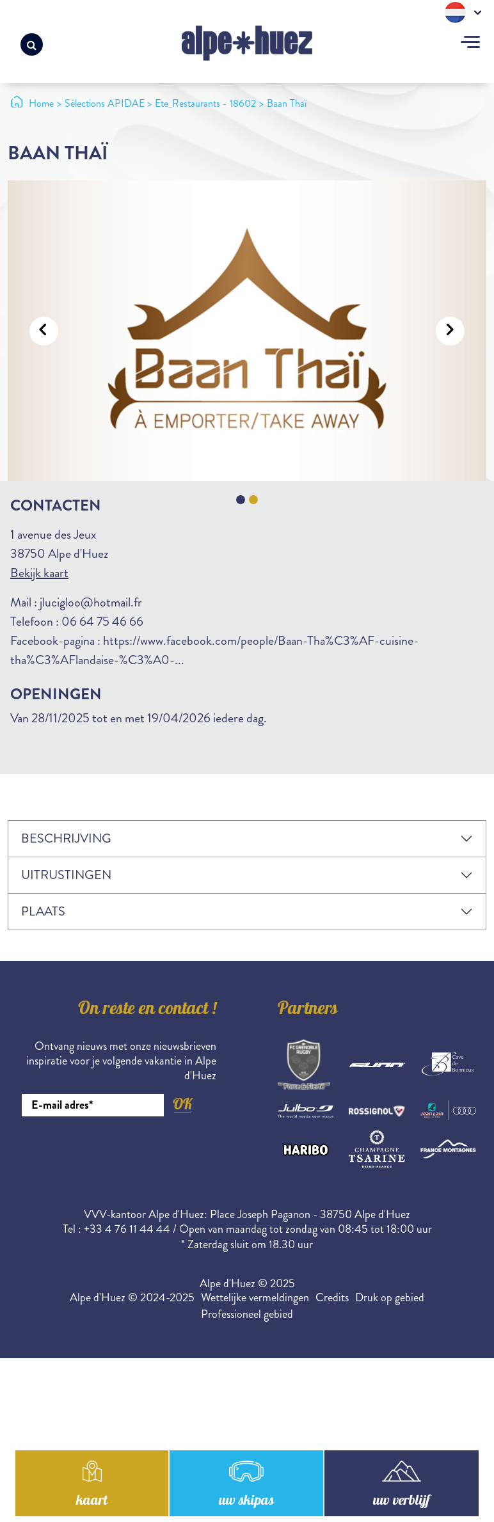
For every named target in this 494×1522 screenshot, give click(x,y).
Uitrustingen (66, 875)
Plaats (43, 911)
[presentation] (119, 1152)
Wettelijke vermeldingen (255, 1297)
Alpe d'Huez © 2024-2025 (132, 1297)
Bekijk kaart (39, 573)
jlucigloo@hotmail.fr (91, 602)
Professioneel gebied (247, 1314)
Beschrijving (66, 838)
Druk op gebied (389, 1297)
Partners (308, 1010)
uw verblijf (402, 1504)
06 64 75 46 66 (102, 621)
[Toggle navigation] (470, 43)
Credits (332, 1297)
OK (182, 1104)
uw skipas (246, 1504)
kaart (91, 1504)
